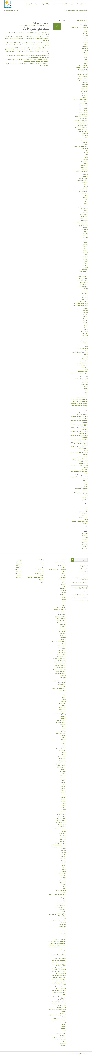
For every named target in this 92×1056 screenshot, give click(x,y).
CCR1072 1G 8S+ (83, 81)
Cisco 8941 (85, 94)
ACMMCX (85, 39)
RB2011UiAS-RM (83, 226)
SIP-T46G (85, 322)
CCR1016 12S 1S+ (83, 69)
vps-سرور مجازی (84, 512)
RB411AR (85, 235)
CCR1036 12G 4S (83, 73)
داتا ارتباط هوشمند (23, 25)
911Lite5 (85, 35)
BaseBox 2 (85, 47)
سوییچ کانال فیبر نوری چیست (82, 574)
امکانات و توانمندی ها (82, 365)
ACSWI (86, 41)
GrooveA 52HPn (83, 143)
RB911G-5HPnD (84, 275)
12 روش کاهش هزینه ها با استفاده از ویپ (79, 594)
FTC (86, 137)
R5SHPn (85, 205)
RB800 (86, 267)
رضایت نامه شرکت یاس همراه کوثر (79, 403)
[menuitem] (83, 4)
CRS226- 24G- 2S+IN (82, 130)
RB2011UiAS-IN (84, 224)
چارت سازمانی (84, 497)
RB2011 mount (84, 214)
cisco (86, 506)
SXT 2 (86, 326)
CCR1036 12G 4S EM (82, 75)
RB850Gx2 (85, 269)
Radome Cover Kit (83, 207)
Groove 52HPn (84, 141)
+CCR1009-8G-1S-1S (82, 20)
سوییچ (86, 450)
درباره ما (86, 394)
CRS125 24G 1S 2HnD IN (81, 120)
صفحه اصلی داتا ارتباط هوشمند (80, 458)
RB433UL (85, 248)
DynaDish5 (85, 133)
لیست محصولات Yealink (81, 475)
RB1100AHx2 (84, 209)
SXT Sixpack (84, 341)
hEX (87, 154)
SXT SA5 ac (84, 339)
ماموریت (85, 479)
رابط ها (86, 396)
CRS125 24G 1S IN (83, 122)
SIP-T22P (85, 309)
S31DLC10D (85, 294)
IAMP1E (86, 158)
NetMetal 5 (85, 175)
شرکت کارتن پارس (83, 456)
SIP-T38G (85, 316)
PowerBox (85, 182)
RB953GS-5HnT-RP (83, 286)
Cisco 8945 (85, 96)
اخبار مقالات (85, 515)
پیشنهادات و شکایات (84, 568)
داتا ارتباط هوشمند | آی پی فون (75, 1053)
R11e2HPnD (85, 196)
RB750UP (85, 265)
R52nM (86, 203)
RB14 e (86, 211)
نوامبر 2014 (85, 537)
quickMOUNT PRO (83, 192)
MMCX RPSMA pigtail (82, 171)
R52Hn (86, 201)
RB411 (86, 231)
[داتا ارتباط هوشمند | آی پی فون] (7, 4)
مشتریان (85, 482)
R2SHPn (85, 197)
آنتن (86, 350)
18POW (86, 22)
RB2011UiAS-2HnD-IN (82, 222)
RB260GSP (85, 230)
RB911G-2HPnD (84, 271)
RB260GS (85, 228)
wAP (86, 347)
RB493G (85, 260)
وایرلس (86, 496)
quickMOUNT (84, 190)
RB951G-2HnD (84, 282)
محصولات (85, 480)
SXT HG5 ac (84, 331)
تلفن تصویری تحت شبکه (81, 379)
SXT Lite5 (85, 335)
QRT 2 (86, 184)
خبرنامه (86, 386)
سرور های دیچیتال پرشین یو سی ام (79, 413)
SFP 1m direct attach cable (81, 303)
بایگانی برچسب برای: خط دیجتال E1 (77, 10)
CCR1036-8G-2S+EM (82, 79)
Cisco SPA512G (83, 111)
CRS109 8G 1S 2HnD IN (81, 116)
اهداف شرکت (84, 367)
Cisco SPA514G (83, 113)
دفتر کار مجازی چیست (83, 571)
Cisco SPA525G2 (83, 114)
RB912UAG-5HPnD (83, 279)
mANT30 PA (84, 162)
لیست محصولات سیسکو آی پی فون (79, 477)
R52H (86, 199)
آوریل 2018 (85, 535)
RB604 (86, 264)
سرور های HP (84, 523)
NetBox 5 (85, 173)
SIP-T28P (85, 313)
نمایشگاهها (85, 490)
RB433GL (85, 247)
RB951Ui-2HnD (84, 284)
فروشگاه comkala (83, 463)
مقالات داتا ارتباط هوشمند (81, 488)
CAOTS (86, 60)
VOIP (32, 25)
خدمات (86, 388)
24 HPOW (85, 26)
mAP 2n (86, 164)
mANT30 (85, 160)
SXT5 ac (85, 343)
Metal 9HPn (85, 169)
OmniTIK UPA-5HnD (83, 181)
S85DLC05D (85, 299)
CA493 (86, 56)
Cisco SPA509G (83, 109)
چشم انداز (85, 499)
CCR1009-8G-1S (83, 65)
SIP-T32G (85, 314)
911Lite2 (85, 33)
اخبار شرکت (85, 356)
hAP (87, 150)
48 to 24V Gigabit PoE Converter (79, 28)
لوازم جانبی (85, 469)
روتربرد (86, 411)
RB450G (85, 256)
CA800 (86, 58)
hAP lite (86, 152)
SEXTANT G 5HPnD (82, 301)
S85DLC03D (85, 297)
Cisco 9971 (85, 97)
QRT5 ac (85, 188)
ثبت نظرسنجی (84, 384)
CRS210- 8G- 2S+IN (82, 126)
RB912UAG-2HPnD (83, 277)
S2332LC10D (84, 292)
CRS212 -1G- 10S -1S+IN (81, 128)
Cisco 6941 (85, 82)
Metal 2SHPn (84, 165)
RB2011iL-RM (84, 218)
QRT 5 (86, 186)
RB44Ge (85, 252)
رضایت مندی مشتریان (82, 397)
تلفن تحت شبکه (83, 377)
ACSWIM (85, 43)
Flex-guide (85, 135)
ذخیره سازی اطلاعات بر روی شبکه (79, 521)
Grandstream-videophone (81, 139)
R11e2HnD (85, 194)
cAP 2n (86, 64)
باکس (86, 369)
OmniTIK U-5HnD (83, 179)
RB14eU (85, 213)
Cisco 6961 (85, 86)
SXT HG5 (85, 330)
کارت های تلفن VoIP (41, 23)
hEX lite (86, 156)
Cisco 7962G (84, 92)
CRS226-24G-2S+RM (82, 131)
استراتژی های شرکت (83, 363)
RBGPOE (85, 288)
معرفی (86, 484)
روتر (87, 409)
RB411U (85, 241)
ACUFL (86, 45)
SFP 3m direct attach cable (81, 305)
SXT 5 (86, 328)
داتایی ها (85, 392)
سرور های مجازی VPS (82, 414)
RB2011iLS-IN (84, 220)
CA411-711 (85, 52)
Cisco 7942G (84, 88)
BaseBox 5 (85, 48)
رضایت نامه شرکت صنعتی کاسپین (79, 399)
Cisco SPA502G (83, 105)
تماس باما (85, 380)
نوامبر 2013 (85, 543)
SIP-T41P (85, 318)
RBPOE (86, 290)
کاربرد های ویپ (84, 591)
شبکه (86, 525)
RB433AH (85, 245)
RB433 (86, 243)
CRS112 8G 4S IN (83, 118)
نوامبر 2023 (85, 533)
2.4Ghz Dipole (84, 24)
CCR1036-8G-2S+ (83, 77)
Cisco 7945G (84, 90)
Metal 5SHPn (84, 167)
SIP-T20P (85, 307)
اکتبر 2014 (85, 539)
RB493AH (85, 258)
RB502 (86, 262)
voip (86, 345)
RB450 (86, 254)
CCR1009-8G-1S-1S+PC (82, 67)
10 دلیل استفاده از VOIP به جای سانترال (80, 600)
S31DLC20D (85, 296)
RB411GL (85, 237)
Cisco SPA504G (83, 107)
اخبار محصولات (84, 358)
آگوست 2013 (84, 545)
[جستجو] (26, 4)
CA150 (86, 50)
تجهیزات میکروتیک (83, 371)
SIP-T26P (85, 311)
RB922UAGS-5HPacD (82, 280)
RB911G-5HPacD (83, 273)
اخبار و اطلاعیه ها (83, 360)
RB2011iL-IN (84, 216)
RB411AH (85, 233)
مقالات (86, 486)
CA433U (85, 54)
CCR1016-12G (84, 71)
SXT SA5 (85, 337)
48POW (86, 30)
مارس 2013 (85, 548)
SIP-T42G (85, 320)
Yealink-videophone (82, 348)
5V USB (86, 31)
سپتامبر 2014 (84, 541)
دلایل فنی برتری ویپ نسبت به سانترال (80, 597)
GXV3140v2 (85, 145)
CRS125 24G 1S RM (82, 124)
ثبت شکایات (84, 382)
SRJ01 (86, 324)
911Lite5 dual (84, 37)
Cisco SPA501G (83, 103)
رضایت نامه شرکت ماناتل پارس (80, 401)
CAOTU (86, 62)
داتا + (86, 390)
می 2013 (85, 547)
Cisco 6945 (85, 84)
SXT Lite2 (85, 333)
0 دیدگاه (40, 25)
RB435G (85, 250)
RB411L (86, 239)
